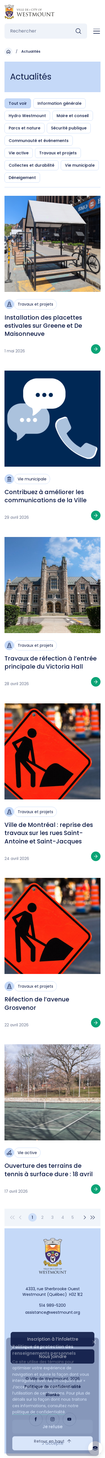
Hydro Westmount (27, 115)
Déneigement (22, 177)
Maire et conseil (73, 115)
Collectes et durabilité (31, 165)
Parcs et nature (24, 128)
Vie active (19, 153)
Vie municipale (80, 165)
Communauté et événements (39, 140)
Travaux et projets (58, 153)
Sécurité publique (69, 128)
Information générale (59, 103)
